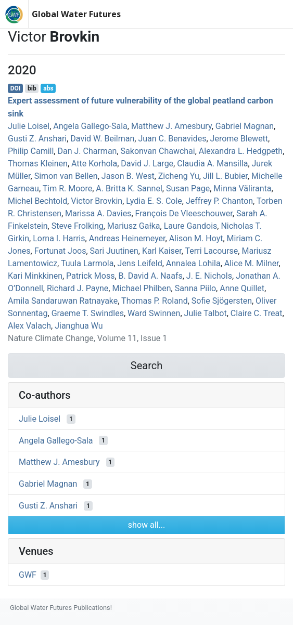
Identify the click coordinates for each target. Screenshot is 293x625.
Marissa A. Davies (98, 213)
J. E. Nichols (209, 276)
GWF (27, 575)
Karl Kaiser (162, 251)
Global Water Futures (76, 14)
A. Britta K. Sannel (129, 188)
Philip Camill (31, 151)
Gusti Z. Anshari (37, 139)
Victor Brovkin (96, 201)
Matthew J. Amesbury (171, 126)
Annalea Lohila (193, 263)
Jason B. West (128, 176)
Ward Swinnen (154, 313)
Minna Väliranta (242, 188)
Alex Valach (29, 326)
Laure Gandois (191, 226)
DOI (15, 88)
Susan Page (188, 188)
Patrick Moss (90, 276)
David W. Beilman (102, 139)
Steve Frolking (78, 226)
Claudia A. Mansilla (212, 163)
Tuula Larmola (87, 263)
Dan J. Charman (87, 151)
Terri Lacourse (211, 251)
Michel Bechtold (37, 201)
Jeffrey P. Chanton (219, 201)
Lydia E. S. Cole (154, 201)
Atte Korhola (94, 163)
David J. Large (147, 163)
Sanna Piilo (195, 288)
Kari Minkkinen (35, 276)
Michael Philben (141, 288)
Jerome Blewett (239, 139)
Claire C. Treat (257, 313)
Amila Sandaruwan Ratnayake (63, 301)
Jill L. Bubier (225, 176)
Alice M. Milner (251, 263)
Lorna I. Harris (59, 238)
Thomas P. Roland (154, 301)
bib (32, 88)
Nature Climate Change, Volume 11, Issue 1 (87, 338)
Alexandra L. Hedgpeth (241, 151)
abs (48, 88)
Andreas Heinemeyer (127, 238)
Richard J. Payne (77, 288)
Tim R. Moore (67, 188)
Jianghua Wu (79, 326)
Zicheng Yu (178, 176)
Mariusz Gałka (133, 226)
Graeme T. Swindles (88, 313)
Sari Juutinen (114, 251)
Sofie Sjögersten (222, 301)
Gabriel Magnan (244, 126)
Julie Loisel (28, 126)
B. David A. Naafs (151, 276)
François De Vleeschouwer (184, 213)
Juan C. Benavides (172, 139)
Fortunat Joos (60, 251)
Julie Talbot (205, 313)
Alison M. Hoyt (196, 238)
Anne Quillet (242, 288)
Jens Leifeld (140, 263)
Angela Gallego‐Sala (90, 126)
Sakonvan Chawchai (158, 151)
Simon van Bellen (66, 176)
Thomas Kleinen (38, 163)
